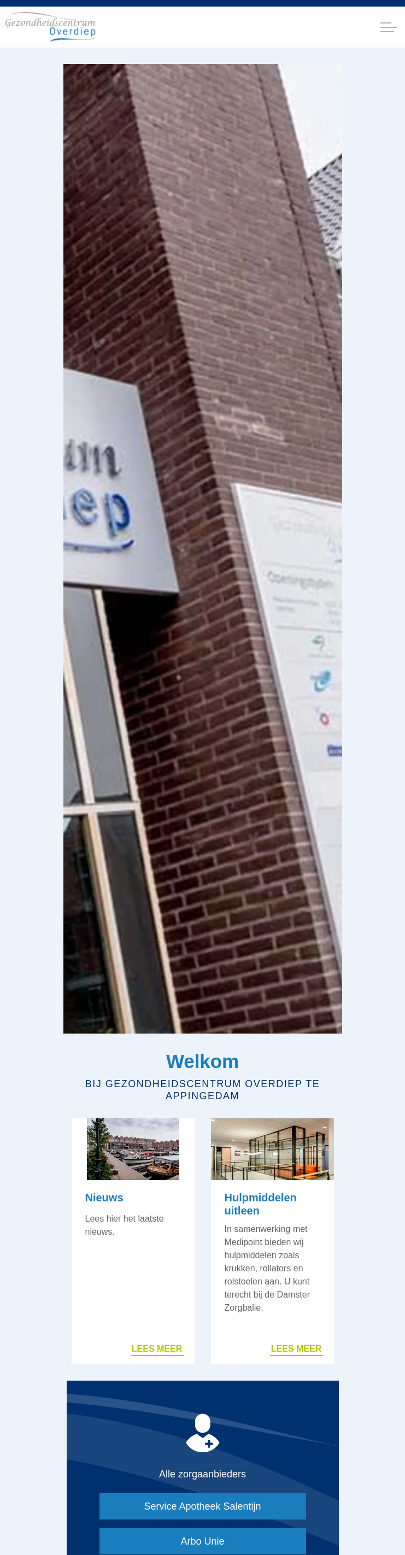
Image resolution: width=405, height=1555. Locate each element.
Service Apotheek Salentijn (202, 1506)
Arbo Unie (202, 1541)
